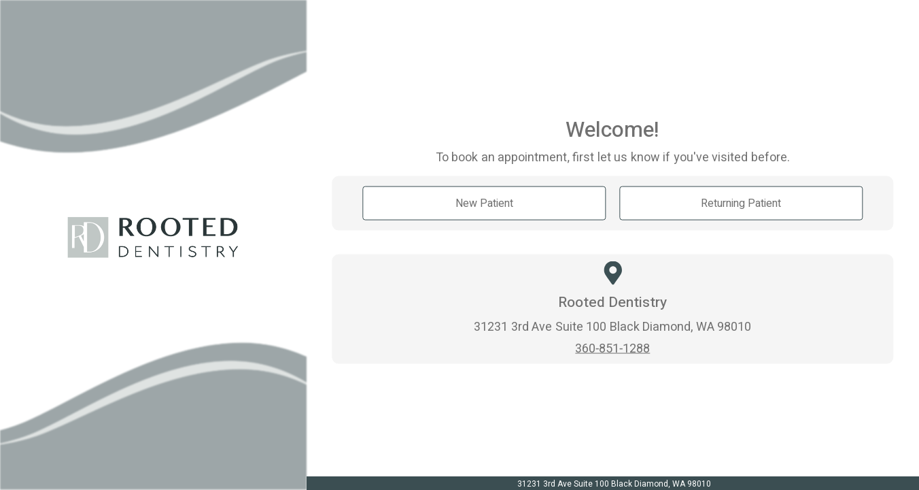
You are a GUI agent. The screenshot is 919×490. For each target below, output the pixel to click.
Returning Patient (741, 203)
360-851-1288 (612, 347)
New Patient (484, 203)
